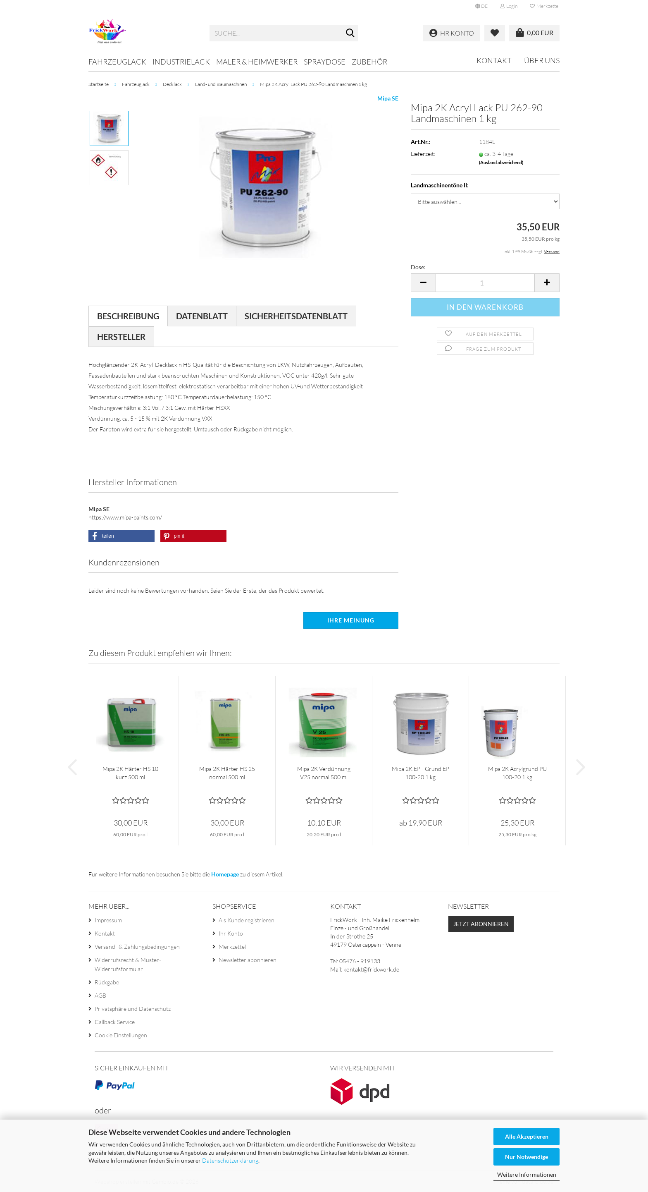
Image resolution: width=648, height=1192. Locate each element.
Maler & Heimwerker (257, 61)
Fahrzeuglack (117, 61)
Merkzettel (545, 6)
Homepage (225, 874)
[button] (481, 6)
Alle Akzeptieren (526, 1136)
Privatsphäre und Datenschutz (133, 1008)
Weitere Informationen (526, 1174)
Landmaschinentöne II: (440, 185)
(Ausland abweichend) (501, 162)
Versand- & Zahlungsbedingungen (137, 946)
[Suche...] (350, 33)
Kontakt (494, 60)
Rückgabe (107, 982)
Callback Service (115, 1021)
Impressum (108, 920)
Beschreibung (128, 316)
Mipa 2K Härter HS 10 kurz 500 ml (130, 772)
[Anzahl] (485, 282)
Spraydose (324, 61)
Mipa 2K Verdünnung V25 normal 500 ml (323, 772)
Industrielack (181, 61)
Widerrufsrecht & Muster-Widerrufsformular (128, 964)
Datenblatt (202, 316)
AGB (100, 995)
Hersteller (121, 337)
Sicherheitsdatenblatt (296, 316)
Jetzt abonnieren (481, 923)
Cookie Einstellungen (121, 1035)
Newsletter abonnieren (247, 959)
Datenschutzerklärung (230, 1160)
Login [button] (508, 6)
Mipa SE (387, 98)
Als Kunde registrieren (246, 920)
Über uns (542, 60)
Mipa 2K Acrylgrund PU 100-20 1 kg (517, 772)
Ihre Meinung (350, 620)
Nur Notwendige (526, 1156)
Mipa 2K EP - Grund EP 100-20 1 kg (420, 772)
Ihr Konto (231, 933)
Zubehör (369, 61)
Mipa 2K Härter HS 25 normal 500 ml (227, 772)
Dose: (418, 266)
